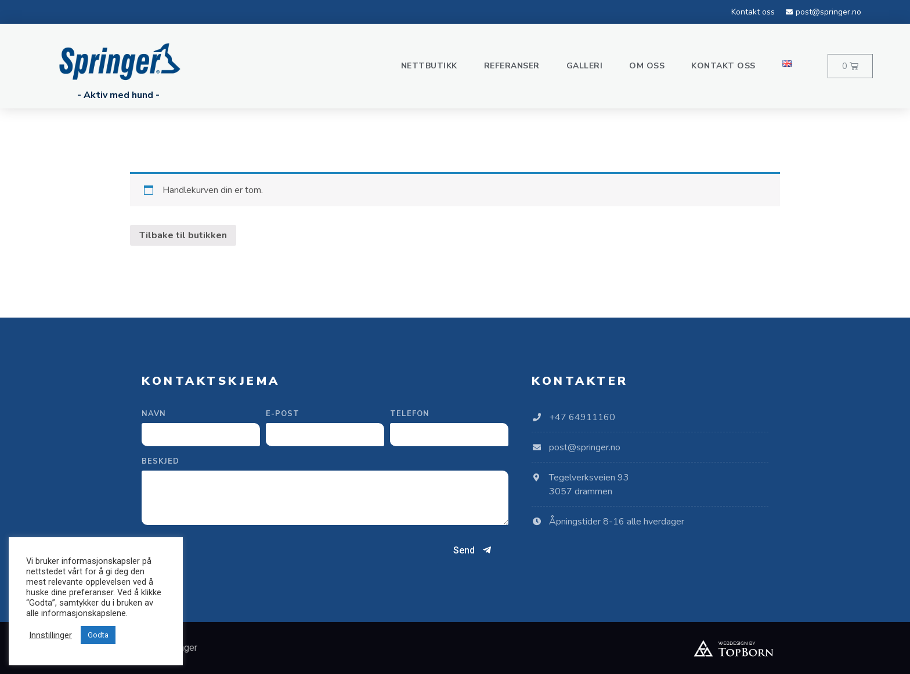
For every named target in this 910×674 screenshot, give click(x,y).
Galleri (584, 65)
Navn (154, 414)
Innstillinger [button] (50, 635)
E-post (282, 414)
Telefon (409, 414)
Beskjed (160, 462)
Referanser (512, 65)
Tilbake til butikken (183, 235)
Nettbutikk (429, 65)
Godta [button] (98, 635)
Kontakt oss (723, 65)
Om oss (647, 65)
